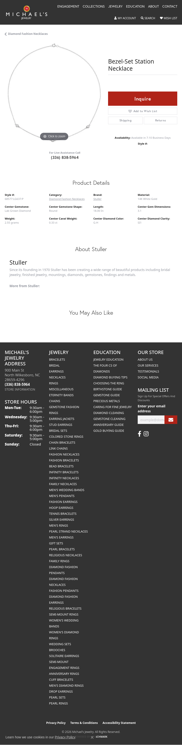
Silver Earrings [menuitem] (61, 519)
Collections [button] (94, 7)
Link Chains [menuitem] (58, 448)
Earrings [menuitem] (56, 371)
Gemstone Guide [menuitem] (106, 395)
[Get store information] (20, 389)
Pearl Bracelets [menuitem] (62, 549)
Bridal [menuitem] (54, 365)
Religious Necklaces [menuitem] (65, 555)
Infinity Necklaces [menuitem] (64, 478)
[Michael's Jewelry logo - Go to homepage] (29, 12)
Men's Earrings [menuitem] (61, 537)
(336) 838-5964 (64, 157)
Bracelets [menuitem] (57, 359)
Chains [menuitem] (54, 401)
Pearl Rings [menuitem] (58, 703)
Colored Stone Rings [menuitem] (66, 436)
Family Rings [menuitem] (59, 561)
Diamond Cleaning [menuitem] (108, 413)
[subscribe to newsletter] (170, 419)
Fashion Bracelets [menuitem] (64, 460)
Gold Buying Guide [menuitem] (108, 430)
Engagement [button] (68, 7)
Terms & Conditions (84, 723)
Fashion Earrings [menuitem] (63, 502)
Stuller (97, 199)
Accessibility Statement (119, 723)
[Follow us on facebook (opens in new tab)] (139, 434)
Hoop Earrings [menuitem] (61, 508)
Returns (160, 120)
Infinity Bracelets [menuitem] (63, 472)
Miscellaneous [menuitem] (61, 389)
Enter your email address (151, 408)
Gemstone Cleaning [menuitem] (109, 419)
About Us (145, 359)
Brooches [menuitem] (57, 650)
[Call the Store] (17, 384)
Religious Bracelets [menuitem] (65, 608)
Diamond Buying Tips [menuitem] (110, 377)
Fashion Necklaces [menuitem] (64, 454)
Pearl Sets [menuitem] (57, 697)
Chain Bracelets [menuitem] (62, 442)
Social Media (148, 377)
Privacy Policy (56, 723)
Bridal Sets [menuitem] (58, 430)
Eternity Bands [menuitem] (61, 395)
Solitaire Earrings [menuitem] (64, 656)
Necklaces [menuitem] (57, 377)
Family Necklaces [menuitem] (63, 484)
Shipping (125, 120)
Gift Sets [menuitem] (56, 543)
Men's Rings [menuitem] (58, 525)
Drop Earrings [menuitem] (61, 691)
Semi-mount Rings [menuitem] (63, 614)
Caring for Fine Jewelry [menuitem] (112, 407)
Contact (169, 7)
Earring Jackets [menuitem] (61, 419)
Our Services (148, 365)
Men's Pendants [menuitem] (61, 496)
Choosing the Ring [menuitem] (108, 383)
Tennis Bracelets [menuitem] (63, 513)
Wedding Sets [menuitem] (60, 644)
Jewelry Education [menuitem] (108, 359)
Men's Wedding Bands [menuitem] (66, 490)
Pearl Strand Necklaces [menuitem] (68, 531)
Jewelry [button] (115, 7)
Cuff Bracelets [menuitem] (61, 679)
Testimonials (148, 371)
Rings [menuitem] (53, 383)
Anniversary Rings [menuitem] (64, 673)
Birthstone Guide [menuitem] (107, 389)
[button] (125, 18)
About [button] (153, 7)
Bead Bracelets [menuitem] (61, 466)
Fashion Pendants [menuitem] (63, 591)
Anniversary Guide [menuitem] (108, 425)
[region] (54, 92)
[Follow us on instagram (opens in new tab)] (146, 434)
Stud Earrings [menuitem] (60, 425)
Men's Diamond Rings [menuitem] (66, 685)
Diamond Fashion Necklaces (28, 34)
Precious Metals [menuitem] (106, 401)
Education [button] (135, 7)
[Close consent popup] (92, 737)
